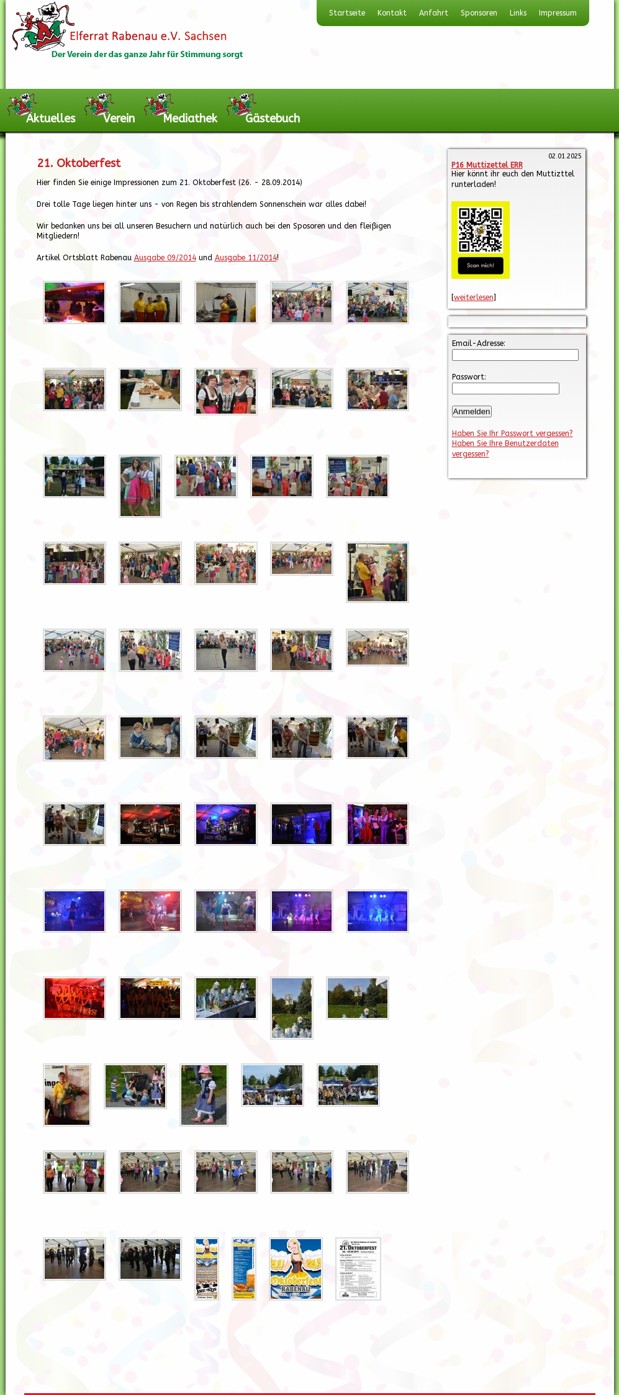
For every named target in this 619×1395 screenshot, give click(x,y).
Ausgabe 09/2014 (165, 257)
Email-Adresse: (478, 343)
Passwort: (469, 377)
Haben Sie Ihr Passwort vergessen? (512, 433)
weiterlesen (474, 297)
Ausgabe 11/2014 (246, 257)
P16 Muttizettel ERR (487, 165)
